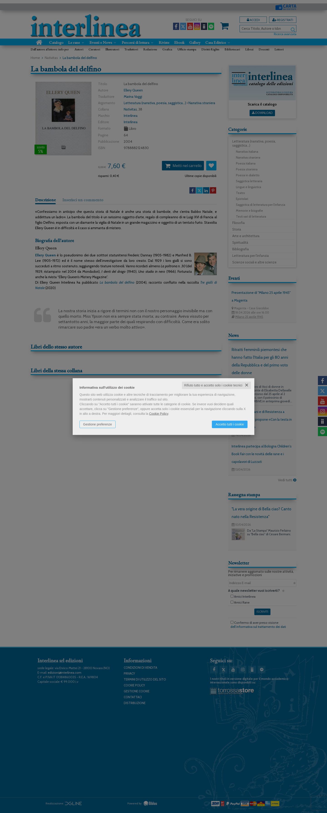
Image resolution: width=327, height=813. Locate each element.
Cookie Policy (158, 413)
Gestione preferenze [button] (97, 424)
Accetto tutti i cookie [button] (230, 424)
